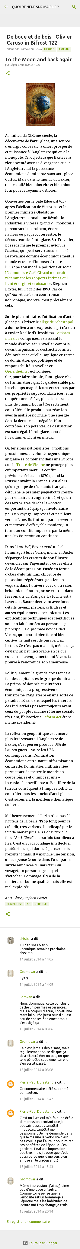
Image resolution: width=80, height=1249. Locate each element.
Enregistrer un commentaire (28, 1221)
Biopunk (64, 49)
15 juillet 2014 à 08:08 (36, 1070)
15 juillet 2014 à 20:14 (36, 1211)
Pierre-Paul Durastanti (37, 1082)
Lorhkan (26, 997)
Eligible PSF (14, 904)
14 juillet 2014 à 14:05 (36, 959)
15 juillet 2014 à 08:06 (36, 1029)
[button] (7, 74)
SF (28, 904)
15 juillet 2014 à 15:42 (36, 1099)
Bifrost (49, 49)
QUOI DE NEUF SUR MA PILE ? (35, 7)
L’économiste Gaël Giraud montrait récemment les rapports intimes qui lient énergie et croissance (36, 278)
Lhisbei (25, 939)
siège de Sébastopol (56, 322)
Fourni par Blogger (40, 1243)
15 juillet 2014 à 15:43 (36, 1167)
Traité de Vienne (30, 465)
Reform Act (51, 717)
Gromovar (27, 972)
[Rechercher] (74, 7)
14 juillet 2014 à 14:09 (36, 984)
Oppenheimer (17, 371)
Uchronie (41, 904)
